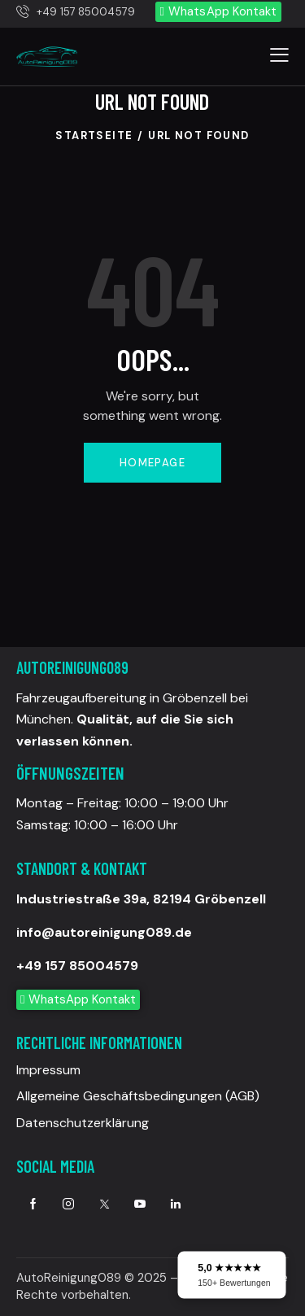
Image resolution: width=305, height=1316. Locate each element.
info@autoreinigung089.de (104, 932)
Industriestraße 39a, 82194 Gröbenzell (141, 898)
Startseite (94, 135)
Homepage (152, 463)
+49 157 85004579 (77, 965)
